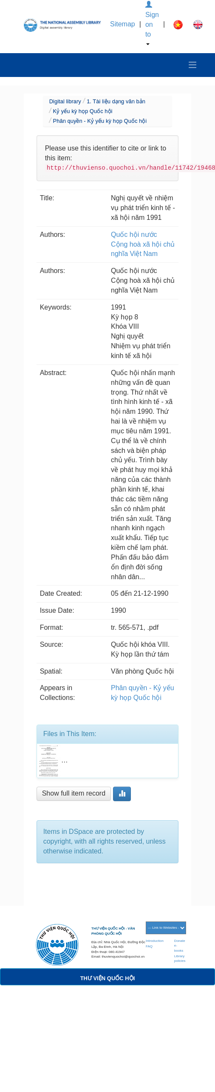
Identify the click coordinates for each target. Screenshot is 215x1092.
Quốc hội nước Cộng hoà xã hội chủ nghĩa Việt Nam (143, 244)
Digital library (65, 101)
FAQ (149, 946)
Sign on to (152, 23)
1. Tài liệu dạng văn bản (116, 101)
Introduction (155, 941)
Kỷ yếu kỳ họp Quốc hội (83, 111)
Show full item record (73, 793)
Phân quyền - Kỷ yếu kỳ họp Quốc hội (100, 121)
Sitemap (122, 24)
